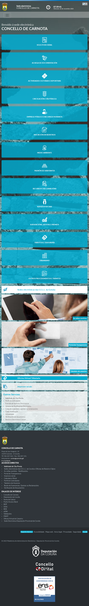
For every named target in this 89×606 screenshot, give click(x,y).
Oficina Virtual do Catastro (13, 519)
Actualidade (9, 414)
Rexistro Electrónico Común (15, 420)
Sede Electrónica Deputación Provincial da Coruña (22, 521)
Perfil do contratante (12, 401)
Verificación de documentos (15, 417)
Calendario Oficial (10, 478)
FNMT (6, 516)
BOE (5, 509)
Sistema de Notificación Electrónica (18, 406)
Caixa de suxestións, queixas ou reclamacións (21, 409)
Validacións (8, 514)
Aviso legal (58, 532)
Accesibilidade (39, 532)
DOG (5, 507)
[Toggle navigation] (7, 15)
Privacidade (67, 532)
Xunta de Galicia (9, 499)
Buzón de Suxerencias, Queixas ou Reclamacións (21, 485)
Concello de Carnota (11, 495)
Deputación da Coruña (12, 497)
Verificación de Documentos (14, 488)
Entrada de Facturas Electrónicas (17, 403)
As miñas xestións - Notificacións (16, 471)
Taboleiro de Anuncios (12, 483)
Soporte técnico (27, 532)
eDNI (6, 511)
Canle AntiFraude (11, 412)
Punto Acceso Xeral (11, 502)
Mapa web (49, 532)
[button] (84, 4)
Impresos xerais (10, 476)
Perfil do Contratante (11, 481)
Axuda (85, 532)
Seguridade (77, 532)
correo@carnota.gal (17, 458)
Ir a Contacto (6, 461)
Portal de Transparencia (12, 474)
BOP (5, 504)
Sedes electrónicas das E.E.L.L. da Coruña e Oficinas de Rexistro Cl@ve (29, 469)
